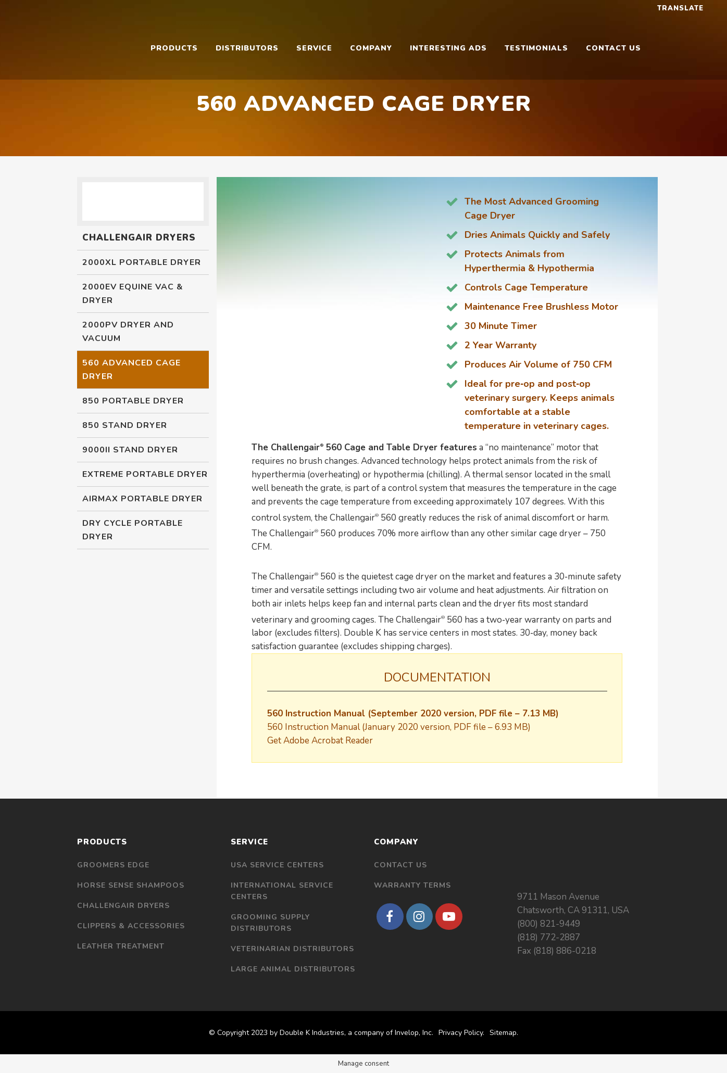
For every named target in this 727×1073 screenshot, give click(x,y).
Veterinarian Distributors (292, 949)
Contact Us (400, 865)
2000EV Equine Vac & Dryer (132, 293)
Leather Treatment (121, 946)
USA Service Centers (277, 865)
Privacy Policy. (461, 1033)
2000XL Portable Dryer (141, 262)
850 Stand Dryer (124, 425)
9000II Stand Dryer (130, 450)
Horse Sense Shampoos (130, 885)
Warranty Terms (412, 885)
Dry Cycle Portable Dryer (132, 529)
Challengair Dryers (123, 906)
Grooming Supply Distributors (270, 922)
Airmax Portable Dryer (142, 498)
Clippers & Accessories (131, 926)
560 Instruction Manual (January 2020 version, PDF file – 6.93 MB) (399, 727)
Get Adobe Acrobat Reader (320, 741)
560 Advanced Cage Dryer (131, 369)
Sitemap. (504, 1033)
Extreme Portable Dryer (145, 474)
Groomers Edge (113, 865)
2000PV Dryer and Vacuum (128, 331)
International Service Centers (282, 891)
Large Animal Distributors (293, 969)
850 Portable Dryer (133, 401)
